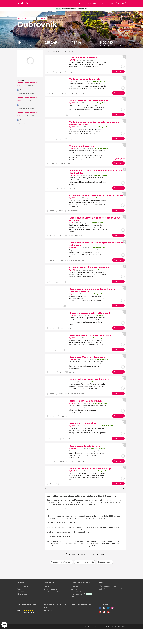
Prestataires (76, 586)
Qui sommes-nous (23, 586)
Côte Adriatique (30, 18)
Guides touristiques (51, 591)
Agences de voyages (79, 591)
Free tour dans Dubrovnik (27, 83)
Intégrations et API (78, 594)
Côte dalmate (41, 18)
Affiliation (75, 589)
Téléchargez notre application (56, 604)
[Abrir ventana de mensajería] (4, 625)
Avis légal (100, 626)
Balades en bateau (105, 562)
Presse (18, 589)
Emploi (74, 599)
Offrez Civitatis (21, 594)
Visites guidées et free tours (61, 562)
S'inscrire (121, 3)
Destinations (48, 586)
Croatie (20, 18)
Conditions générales (89, 626)
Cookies (123, 626)
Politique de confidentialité (112, 626)
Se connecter (109, 3)
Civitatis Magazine (50, 589)
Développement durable (25, 591)
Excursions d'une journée (84, 562)
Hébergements (77, 596)
